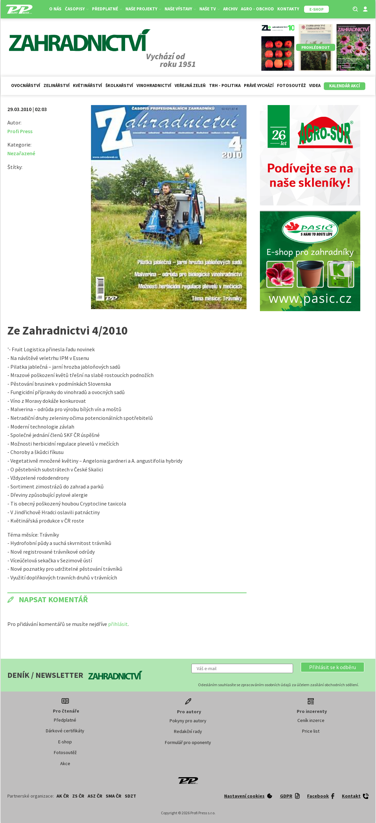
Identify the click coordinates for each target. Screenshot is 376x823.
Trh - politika (225, 85)
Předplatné (107, 9)
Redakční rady (188, 731)
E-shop (65, 742)
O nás (55, 9)
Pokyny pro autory (188, 721)
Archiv (230, 9)
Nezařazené (21, 153)
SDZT (130, 796)
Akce (65, 763)
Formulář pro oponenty (188, 742)
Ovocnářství (25, 85)
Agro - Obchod (257, 9)
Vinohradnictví (153, 85)
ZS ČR (78, 796)
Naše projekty (143, 9)
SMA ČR (113, 796)
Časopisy (77, 9)
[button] (332, 667)
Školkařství (119, 85)
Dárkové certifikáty (65, 731)
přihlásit (118, 624)
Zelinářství (56, 85)
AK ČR (63, 796)
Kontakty (288, 9)
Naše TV (209, 9)
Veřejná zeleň (190, 85)
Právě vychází (259, 85)
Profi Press (19, 131)
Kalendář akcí (344, 86)
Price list (310, 731)
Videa (314, 85)
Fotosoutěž (291, 85)
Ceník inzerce (310, 720)
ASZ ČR (95, 796)
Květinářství (87, 85)
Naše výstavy (180, 9)
